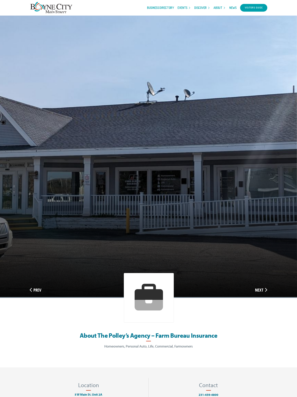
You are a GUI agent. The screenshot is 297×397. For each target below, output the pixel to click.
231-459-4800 (208, 395)
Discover (200, 8)
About (218, 8)
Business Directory (160, 8)
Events (182, 8)
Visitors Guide (254, 7)
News (233, 8)
